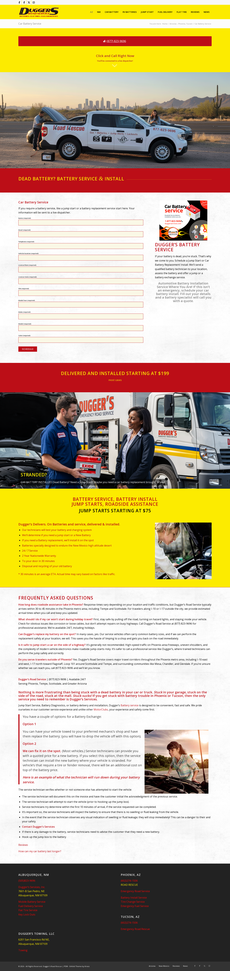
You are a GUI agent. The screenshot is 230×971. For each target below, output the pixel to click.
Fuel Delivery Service (30, 906)
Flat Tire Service (27, 910)
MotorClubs (101, 709)
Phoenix (160, 696)
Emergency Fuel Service (135, 906)
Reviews (23, 845)
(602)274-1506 (129, 880)
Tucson (177, 696)
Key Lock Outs (26, 914)
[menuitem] (91, 12)
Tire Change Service (133, 901)
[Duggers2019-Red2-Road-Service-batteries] (39, 12)
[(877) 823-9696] (115, 41)
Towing (22, 950)
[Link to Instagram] (33, 2)
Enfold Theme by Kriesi (79, 966)
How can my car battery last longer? (39, 851)
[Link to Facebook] (19, 2)
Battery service (129, 705)
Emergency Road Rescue (135, 929)
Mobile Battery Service (31, 901)
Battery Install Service (134, 897)
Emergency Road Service (135, 891)
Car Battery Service (29, 23)
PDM (66, 966)
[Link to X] (29, 2)
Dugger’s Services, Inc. (31, 887)
